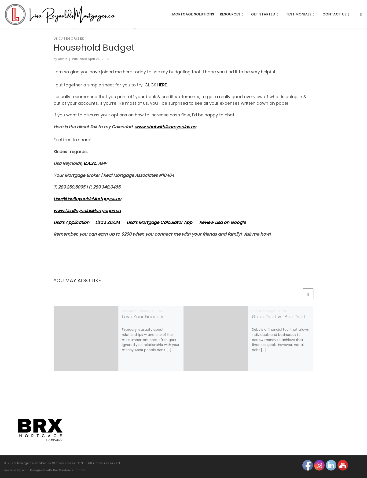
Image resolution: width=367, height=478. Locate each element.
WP (24, 470)
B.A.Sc (90, 163)
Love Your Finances (143, 317)
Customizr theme (72, 470)
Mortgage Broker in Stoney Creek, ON (50, 463)
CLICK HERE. (157, 85)
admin (62, 59)
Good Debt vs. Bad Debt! (279, 317)
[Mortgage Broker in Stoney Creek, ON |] (60, 14)
